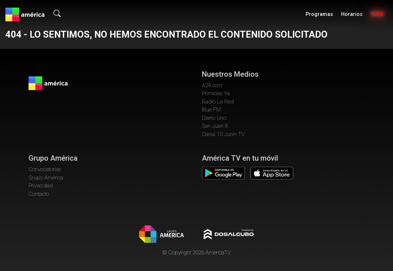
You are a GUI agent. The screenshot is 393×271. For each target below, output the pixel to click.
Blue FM (211, 109)
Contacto (39, 194)
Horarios (352, 14)
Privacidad (41, 185)
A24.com (212, 85)
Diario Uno (214, 118)
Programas (319, 14)
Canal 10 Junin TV (223, 134)
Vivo (377, 14)
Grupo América (46, 177)
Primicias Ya (216, 93)
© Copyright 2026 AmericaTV (196, 252)
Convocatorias (45, 169)
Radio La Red (218, 101)
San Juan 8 (215, 126)
